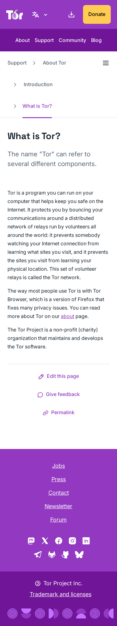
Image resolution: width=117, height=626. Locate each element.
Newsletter (58, 506)
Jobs (58, 465)
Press (58, 479)
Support (44, 40)
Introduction (38, 84)
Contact (58, 492)
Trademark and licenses (60, 594)
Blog (96, 40)
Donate (96, 14)
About (22, 40)
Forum (58, 519)
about (67, 316)
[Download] (70, 14)
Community (72, 40)
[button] (58, 377)
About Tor (54, 63)
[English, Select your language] (41, 14)
